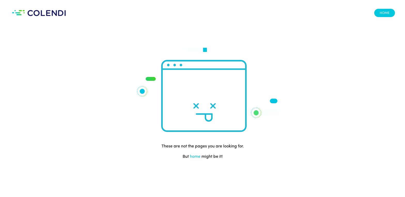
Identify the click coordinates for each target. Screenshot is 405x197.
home (195, 157)
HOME (385, 13)
